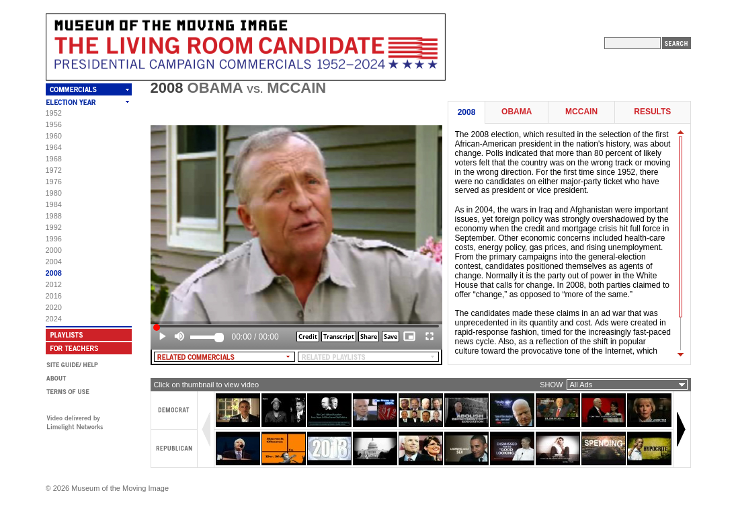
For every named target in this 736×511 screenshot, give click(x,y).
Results (652, 112)
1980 (54, 193)
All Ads (581, 385)
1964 (54, 147)
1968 (54, 159)
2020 (54, 307)
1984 (54, 204)
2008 (54, 273)
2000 (54, 250)
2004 (54, 262)
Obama (516, 112)
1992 (54, 227)
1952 (54, 113)
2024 (54, 319)
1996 (54, 239)
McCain (581, 112)
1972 (54, 170)
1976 (54, 182)
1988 (54, 216)
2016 (54, 296)
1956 (54, 124)
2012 (54, 284)
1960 (54, 136)
